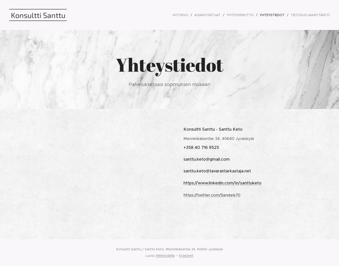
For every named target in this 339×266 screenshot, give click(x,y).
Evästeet (186, 256)
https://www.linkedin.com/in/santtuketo (222, 183)
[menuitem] (182, 15)
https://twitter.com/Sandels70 (211, 195)
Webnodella (165, 256)
